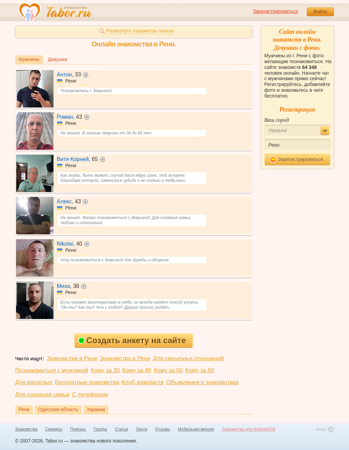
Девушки (57, 59)
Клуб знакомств (143, 382)
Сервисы (53, 429)
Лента (141, 429)
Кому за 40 (136, 370)
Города (100, 429)
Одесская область (58, 409)
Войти (320, 11)
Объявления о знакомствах (202, 382)
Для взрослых (33, 382)
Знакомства (26, 429)
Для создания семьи (42, 394)
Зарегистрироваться (275, 11)
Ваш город (276, 120)
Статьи (121, 429)
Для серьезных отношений (188, 358)
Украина (96, 409)
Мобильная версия (196, 429)
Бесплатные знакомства (87, 382)
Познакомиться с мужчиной (51, 370)
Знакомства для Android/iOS (248, 429)
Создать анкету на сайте (132, 340)
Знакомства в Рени (72, 358)
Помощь (78, 429)
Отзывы (162, 429)
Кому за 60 (199, 370)
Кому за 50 (168, 370)
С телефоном (90, 394)
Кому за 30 (105, 370)
